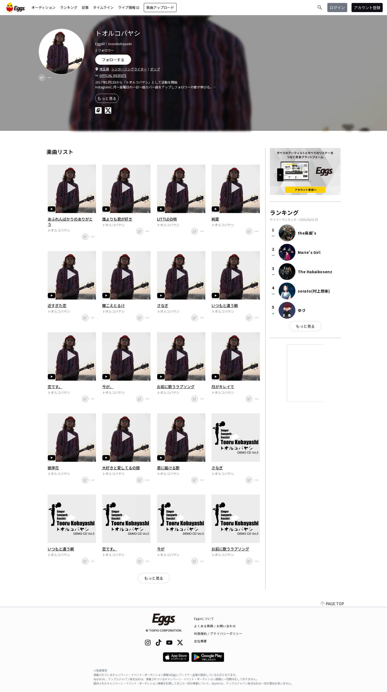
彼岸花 (53, 467)
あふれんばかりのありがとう (70, 221)
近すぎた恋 (57, 305)
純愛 (215, 219)
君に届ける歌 (168, 467)
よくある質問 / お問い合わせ (215, 626)
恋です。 (55, 386)
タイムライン (103, 7)
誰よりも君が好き (117, 219)
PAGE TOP (332, 603)
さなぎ (162, 305)
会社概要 (200, 641)
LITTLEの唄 (167, 219)
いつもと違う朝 (225, 305)
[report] (49, 77)
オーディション (43, 7)
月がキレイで (223, 386)
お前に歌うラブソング (176, 386)
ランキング (68, 7)
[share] (42, 77)
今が (160, 549)
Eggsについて (204, 618)
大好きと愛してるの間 (121, 467)
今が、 (107, 386)
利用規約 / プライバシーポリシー (218, 633)
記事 (85, 7)
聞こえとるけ (113, 305)
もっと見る (107, 98)
